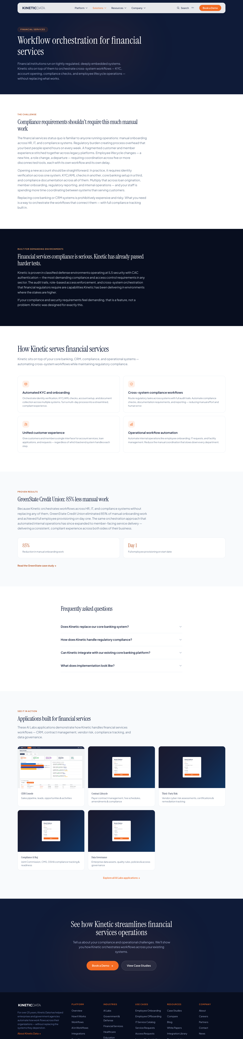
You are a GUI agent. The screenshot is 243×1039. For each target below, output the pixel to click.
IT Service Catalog (145, 1021)
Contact (203, 1027)
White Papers (174, 1027)
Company (138, 7)
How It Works (79, 1016)
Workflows (78, 1021)
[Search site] (186, 8)
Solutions (100, 7)
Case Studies (174, 1010)
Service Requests (145, 1027)
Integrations (78, 1033)
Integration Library (177, 1033)
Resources (119, 7)
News (202, 1033)
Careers (203, 1016)
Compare (172, 1016)
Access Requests (144, 1033)
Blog (169, 1021)
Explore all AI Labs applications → (121, 877)
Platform (81, 7)
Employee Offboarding (148, 1016)
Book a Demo (210, 7)
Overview (77, 1010)
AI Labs (107, 1010)
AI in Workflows (80, 1027)
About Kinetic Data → (29, 1033)
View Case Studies (139, 965)
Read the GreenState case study (37, 565)
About (202, 1010)
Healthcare (109, 1031)
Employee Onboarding (148, 1010)
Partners (203, 1021)
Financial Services (113, 1026)
